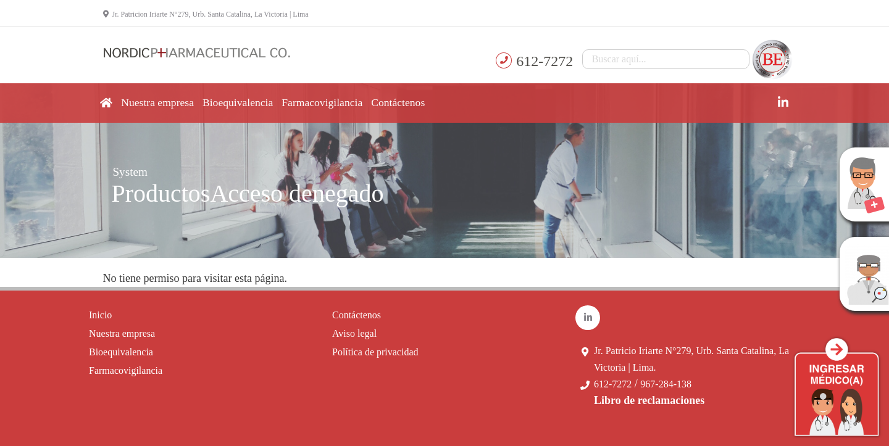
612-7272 (613, 384)
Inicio (100, 315)
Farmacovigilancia (322, 102)
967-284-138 (665, 384)
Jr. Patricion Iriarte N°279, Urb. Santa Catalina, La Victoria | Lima (206, 14)
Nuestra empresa (157, 102)
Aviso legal (354, 333)
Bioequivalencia (237, 102)
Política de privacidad (375, 352)
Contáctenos (398, 102)
